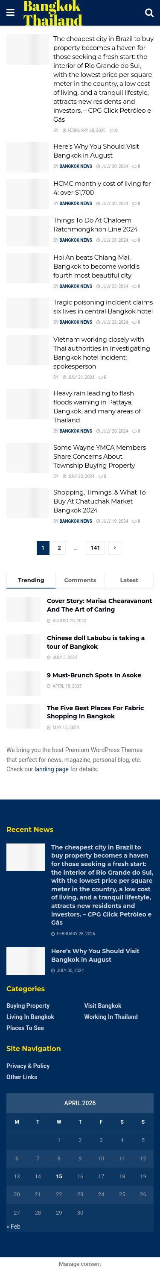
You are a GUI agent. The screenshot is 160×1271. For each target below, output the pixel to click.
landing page (52, 769)
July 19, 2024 (112, 521)
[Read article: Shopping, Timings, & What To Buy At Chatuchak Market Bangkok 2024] (27, 503)
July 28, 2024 (112, 240)
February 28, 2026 (84, 130)
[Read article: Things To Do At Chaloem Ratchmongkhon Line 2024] (27, 231)
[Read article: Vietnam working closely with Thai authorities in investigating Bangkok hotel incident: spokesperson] (27, 350)
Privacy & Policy (27, 1066)
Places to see (25, 1028)
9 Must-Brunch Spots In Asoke (94, 675)
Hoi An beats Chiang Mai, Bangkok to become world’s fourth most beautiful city (96, 266)
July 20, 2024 (112, 431)
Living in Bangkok (30, 1016)
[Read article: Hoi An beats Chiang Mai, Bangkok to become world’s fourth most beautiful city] (27, 268)
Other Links (21, 1077)
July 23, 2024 (112, 286)
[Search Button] (149, 13)
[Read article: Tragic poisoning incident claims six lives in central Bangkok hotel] (27, 313)
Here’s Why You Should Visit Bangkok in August (95, 955)
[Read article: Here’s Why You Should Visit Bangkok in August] (27, 157)
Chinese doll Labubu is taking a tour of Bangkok (96, 642)
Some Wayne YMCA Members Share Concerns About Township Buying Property (99, 456)
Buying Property (27, 1005)
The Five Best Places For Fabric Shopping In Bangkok (95, 712)
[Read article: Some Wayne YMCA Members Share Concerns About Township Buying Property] (27, 458)
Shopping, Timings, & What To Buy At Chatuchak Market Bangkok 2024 (99, 501)
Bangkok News (75, 166)
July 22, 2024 (112, 322)
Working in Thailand (111, 1016)
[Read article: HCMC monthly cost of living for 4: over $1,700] (27, 194)
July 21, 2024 (78, 377)
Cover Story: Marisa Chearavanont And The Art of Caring (99, 605)
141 (95, 548)
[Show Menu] (10, 13)
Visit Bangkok (103, 1005)
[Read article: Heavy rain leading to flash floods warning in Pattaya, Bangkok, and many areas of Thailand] (27, 404)
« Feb (13, 1226)
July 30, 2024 (112, 166)
